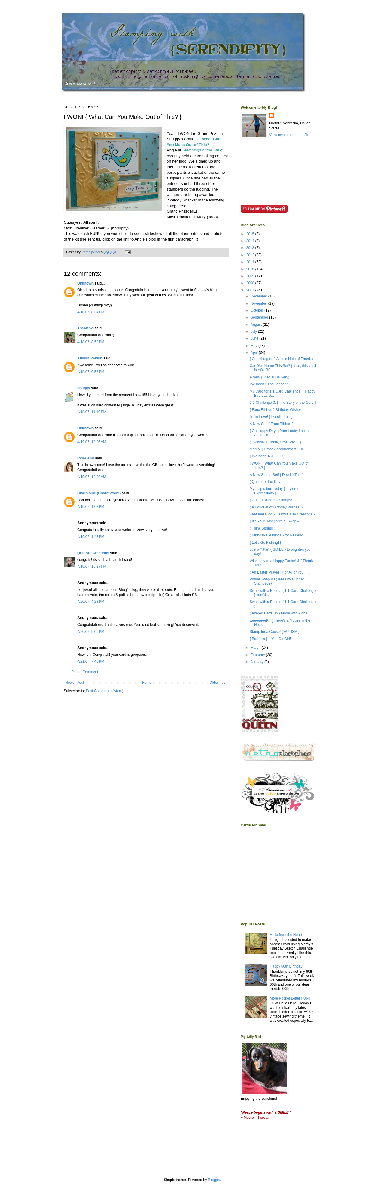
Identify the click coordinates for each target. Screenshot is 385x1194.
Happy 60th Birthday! (286, 966)
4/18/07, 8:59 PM (90, 342)
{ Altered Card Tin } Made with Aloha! (279, 613)
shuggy (83, 388)
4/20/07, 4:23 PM (90, 601)
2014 (250, 241)
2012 (250, 255)
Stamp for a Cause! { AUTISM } (275, 632)
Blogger (214, 1180)
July (254, 331)
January (257, 662)
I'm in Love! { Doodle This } (271, 417)
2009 (250, 276)
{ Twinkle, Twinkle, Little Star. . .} (275, 442)
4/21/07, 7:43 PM (90, 661)
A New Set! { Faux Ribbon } (271, 424)
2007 (250, 290)
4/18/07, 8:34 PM (90, 312)
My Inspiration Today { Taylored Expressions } (275, 491)
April (255, 352)
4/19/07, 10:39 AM (91, 477)
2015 (250, 234)
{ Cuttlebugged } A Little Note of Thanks (281, 359)
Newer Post (74, 682)
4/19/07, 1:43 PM (90, 537)
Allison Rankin (89, 358)
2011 (250, 262)
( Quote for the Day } (266, 482)
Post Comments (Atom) (104, 691)
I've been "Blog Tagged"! (269, 384)
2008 (250, 283)
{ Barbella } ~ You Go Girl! (270, 639)
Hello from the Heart (286, 935)
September (260, 317)
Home (147, 682)
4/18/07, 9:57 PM (90, 372)
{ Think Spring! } (262, 528)
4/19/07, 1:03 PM (90, 507)
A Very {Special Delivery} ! (270, 377)
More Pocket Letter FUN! (290, 998)
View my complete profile (289, 135)
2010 (250, 269)
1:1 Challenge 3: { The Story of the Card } (283, 402)
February (258, 655)
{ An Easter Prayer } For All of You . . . (280, 572)
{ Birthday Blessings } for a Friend (276, 535)
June (255, 338)
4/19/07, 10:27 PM (91, 566)
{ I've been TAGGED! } (267, 456)
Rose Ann (85, 458)
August (257, 324)
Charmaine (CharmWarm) (99, 493)
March (256, 647)
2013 (250, 248)
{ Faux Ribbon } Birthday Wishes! (276, 410)
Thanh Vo (85, 328)
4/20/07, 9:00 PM (90, 632)
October (257, 310)
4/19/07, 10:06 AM (91, 442)
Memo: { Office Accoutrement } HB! (278, 449)
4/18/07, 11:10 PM (91, 412)
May (254, 346)
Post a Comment (84, 672)
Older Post (217, 682)
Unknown (85, 283)
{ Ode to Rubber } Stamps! (271, 500)
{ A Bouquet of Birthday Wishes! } (276, 507)
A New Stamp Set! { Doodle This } (276, 475)
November (259, 303)
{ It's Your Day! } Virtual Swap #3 (275, 521)
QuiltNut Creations (93, 553)
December (259, 296)
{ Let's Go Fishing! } (265, 542)
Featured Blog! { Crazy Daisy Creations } (282, 514)
